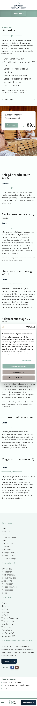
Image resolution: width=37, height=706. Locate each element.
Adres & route (6, 581)
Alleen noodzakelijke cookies (18, 378)
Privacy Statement (10, 685)
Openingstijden (7, 584)
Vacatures (5, 547)
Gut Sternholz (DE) (8, 636)
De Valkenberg (7, 624)
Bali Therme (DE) (7, 633)
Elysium (4, 603)
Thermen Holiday (8, 621)
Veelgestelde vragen (9, 587)
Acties (3, 535)
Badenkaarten (6, 572)
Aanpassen (18, 372)
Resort (4, 593)
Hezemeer (5, 606)
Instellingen (26, 360)
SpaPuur (4, 609)
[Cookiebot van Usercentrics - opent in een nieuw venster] (26, 327)
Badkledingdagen (8, 575)
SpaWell (4, 615)
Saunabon (5, 541)
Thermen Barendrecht (9, 618)
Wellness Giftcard (8, 556)
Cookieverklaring (26, 685)
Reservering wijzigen (9, 578)
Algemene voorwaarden (12, 682)
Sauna (3, 529)
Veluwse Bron (6, 627)
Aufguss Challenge (8, 559)
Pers (5, 688)
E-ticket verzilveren (8, 538)
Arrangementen (7, 544)
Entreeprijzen (6, 569)
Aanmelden (9, 661)
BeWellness (6, 550)
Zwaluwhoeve (6, 630)
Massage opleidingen (9, 553)
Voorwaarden (18, 99)
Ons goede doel (7, 590)
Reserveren (19, 14)
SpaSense (5, 612)
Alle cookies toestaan (18, 366)
